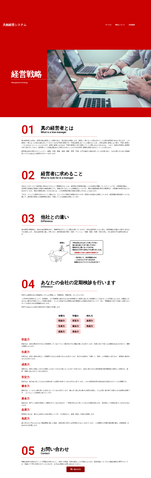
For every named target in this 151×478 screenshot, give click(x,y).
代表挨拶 (132, 25)
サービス (108, 25)
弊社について (120, 25)
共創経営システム (14, 24)
